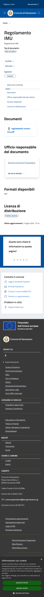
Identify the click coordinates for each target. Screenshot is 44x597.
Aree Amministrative (13, 371)
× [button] (41, 559)
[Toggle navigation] (4, 12)
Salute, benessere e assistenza (17, 427)
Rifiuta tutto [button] (22, 588)
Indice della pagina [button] (15, 85)
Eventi (8, 464)
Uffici (7, 374)
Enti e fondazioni (12, 378)
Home (5, 22)
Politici (8, 382)
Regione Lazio (9, 4)
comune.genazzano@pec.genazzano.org (21, 499)
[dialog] (22, 577)
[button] (22, 593)
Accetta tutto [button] (22, 583)
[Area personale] (32, 4)
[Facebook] (5, 355)
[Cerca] (39, 13)
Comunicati (9, 446)
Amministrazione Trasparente (24, 540)
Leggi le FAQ (10, 526)
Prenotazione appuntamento (16, 518)
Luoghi (8, 460)
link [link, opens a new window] (9, 578)
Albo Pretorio (17, 544)
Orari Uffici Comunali (13, 393)
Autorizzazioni (11, 431)
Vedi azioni (10, 66)
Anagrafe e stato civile (14, 404)
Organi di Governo (12, 367)
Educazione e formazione (15, 419)
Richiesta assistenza (13, 529)
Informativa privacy (19, 547)
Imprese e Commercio (14, 408)
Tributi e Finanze (12, 423)
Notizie (8, 442)
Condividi (10, 61)
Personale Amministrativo (15, 385)
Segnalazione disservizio (15, 522)
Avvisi (7, 450)
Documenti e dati (12, 389)
